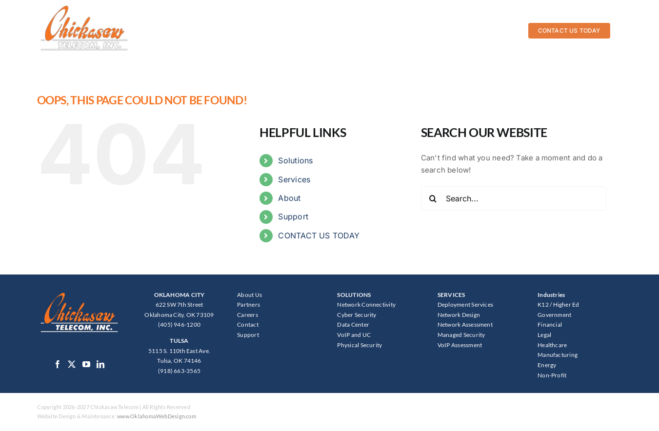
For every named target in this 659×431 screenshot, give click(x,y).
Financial (550, 324)
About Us (249, 294)
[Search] (433, 198)
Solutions (295, 160)
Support (293, 216)
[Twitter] (72, 364)
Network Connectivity (366, 304)
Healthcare (552, 345)
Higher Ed (566, 304)
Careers (247, 314)
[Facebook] (57, 364)
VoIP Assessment (460, 345)
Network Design (459, 314)
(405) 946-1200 (179, 324)
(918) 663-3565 (179, 370)
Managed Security (461, 334)
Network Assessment (465, 324)
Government (554, 314)
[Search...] (513, 198)
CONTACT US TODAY (318, 235)
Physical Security (359, 345)
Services (294, 179)
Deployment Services (465, 304)
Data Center (353, 324)
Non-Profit (552, 375)
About (289, 198)
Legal (544, 334)
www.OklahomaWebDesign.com (156, 416)
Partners (248, 304)
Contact (248, 324)
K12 (543, 304)
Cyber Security (356, 314)
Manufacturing (558, 354)
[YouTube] (86, 364)
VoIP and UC (353, 334)
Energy (547, 365)
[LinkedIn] (100, 364)
